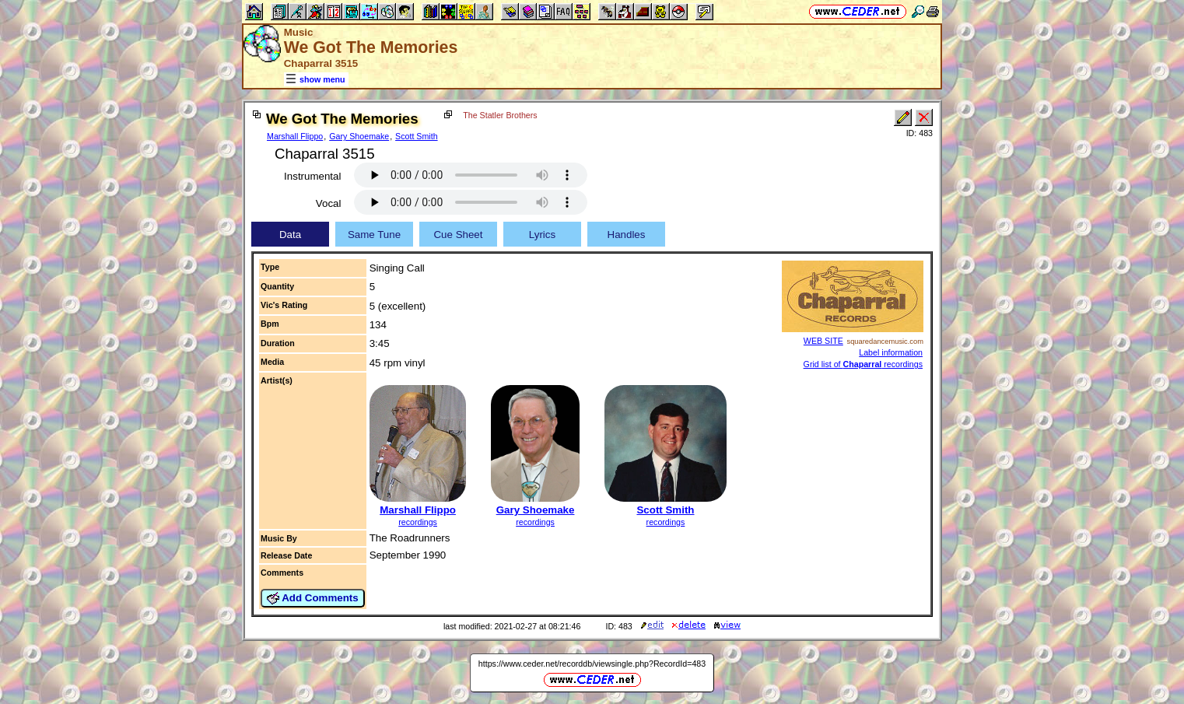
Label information (891, 352)
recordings (417, 522)
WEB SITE (823, 340)
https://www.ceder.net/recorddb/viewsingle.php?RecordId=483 (592, 663)
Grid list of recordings (863, 364)
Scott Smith (416, 136)
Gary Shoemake (359, 136)
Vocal (329, 203)
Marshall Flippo (295, 136)
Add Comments (313, 598)
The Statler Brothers (500, 115)
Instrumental (312, 176)
